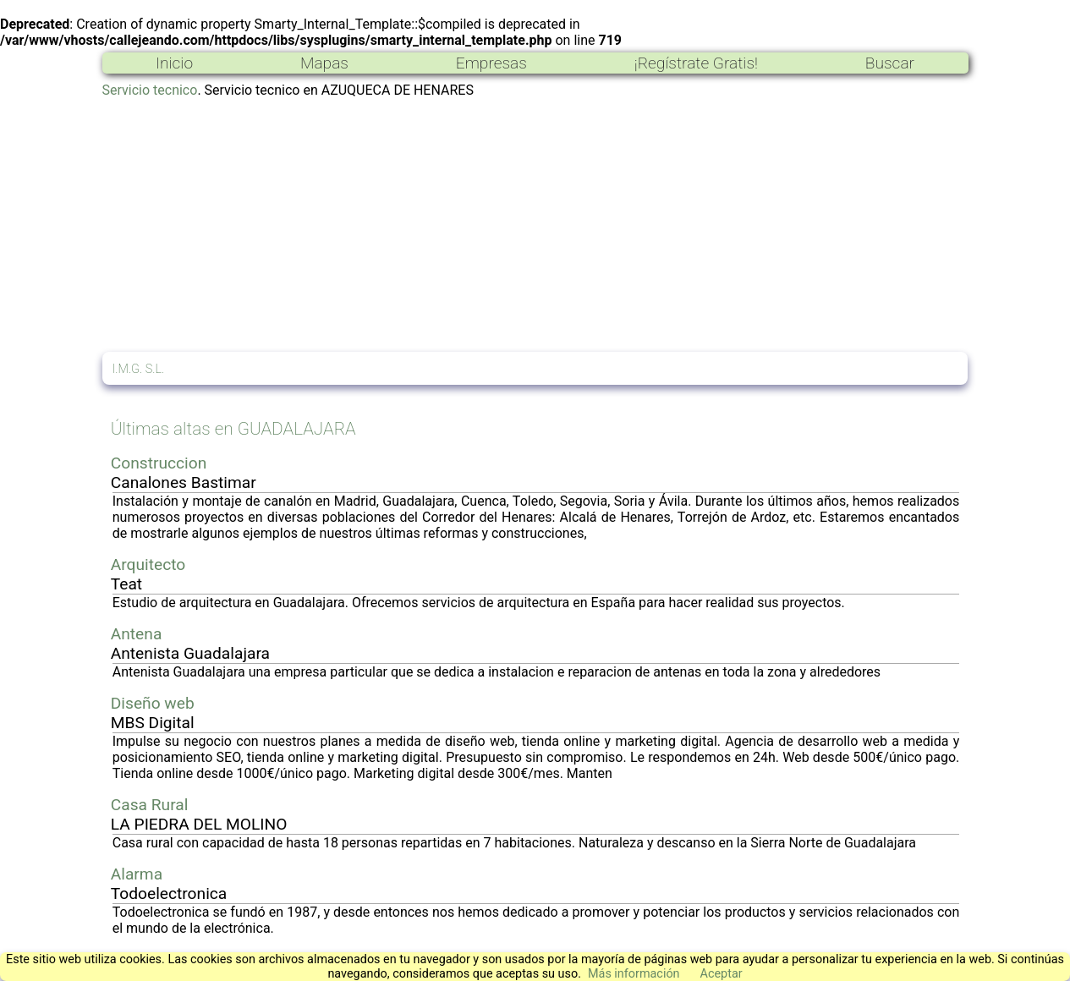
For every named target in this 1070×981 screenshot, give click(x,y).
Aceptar (721, 974)
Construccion (159, 463)
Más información (634, 974)
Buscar (889, 63)
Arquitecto (148, 564)
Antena (136, 634)
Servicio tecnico (150, 90)
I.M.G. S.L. (138, 369)
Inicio (174, 63)
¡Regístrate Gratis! (696, 63)
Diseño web (153, 703)
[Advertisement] (535, 225)
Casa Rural (150, 804)
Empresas (491, 63)
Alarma (136, 874)
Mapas (324, 63)
